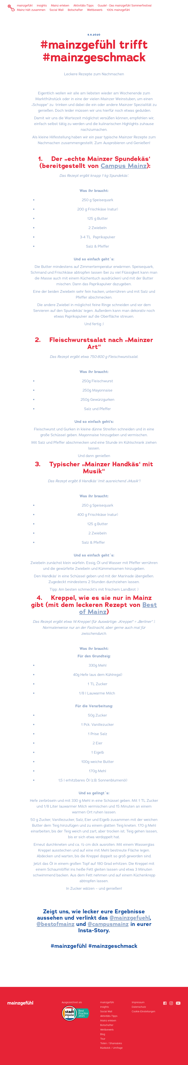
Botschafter (75, 10)
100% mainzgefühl (118, 10)
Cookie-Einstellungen (143, 1011)
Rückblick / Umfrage (111, 1048)
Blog (102, 1034)
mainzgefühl (25, 6)
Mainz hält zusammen (31, 10)
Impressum (138, 1002)
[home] (11, 7)
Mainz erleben (60, 6)
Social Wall (57, 10)
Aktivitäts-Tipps (83, 6)
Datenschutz (139, 1007)
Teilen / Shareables (111, 1043)
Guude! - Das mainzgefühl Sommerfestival (125, 6)
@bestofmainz (55, 924)
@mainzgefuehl (130, 917)
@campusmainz (108, 924)
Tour (102, 1038)
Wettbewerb (94, 10)
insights (42, 6)
